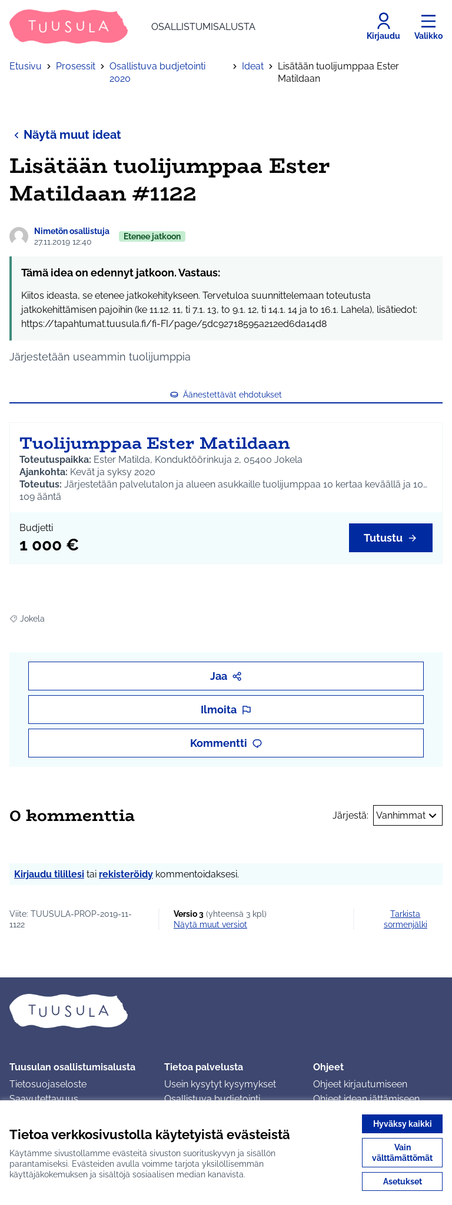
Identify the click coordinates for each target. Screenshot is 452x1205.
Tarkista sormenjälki (405, 919)
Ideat (253, 66)
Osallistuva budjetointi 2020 (157, 72)
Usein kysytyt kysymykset (220, 1084)
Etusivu (25, 66)
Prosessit (75, 66)
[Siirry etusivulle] (132, 26)
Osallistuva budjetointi (212, 1098)
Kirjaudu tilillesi (49, 874)
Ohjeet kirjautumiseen (360, 1084)
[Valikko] (428, 26)
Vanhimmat (408, 816)
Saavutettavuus (43, 1098)
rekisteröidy (126, 874)
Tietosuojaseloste (48, 1084)
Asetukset (402, 1181)
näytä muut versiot (210, 924)
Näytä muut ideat (65, 134)
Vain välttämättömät (402, 1153)
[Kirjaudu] (383, 26)
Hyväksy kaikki (402, 1124)
